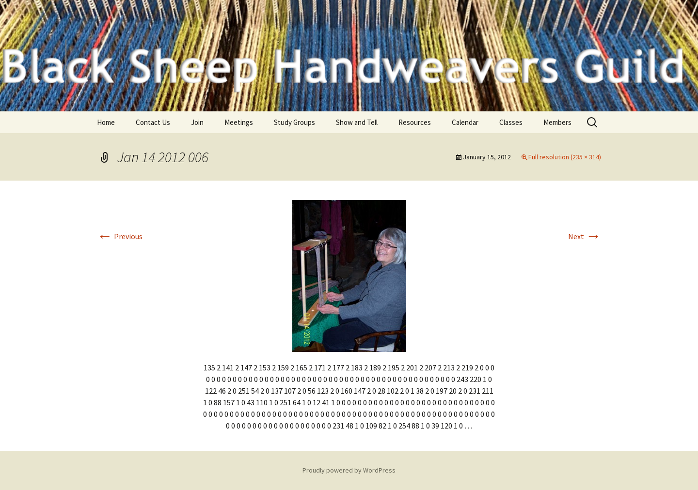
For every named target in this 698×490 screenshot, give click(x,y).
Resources (414, 122)
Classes (511, 122)
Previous (120, 236)
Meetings (238, 122)
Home (106, 122)
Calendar (465, 122)
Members (557, 122)
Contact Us (153, 122)
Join (197, 122)
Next (584, 236)
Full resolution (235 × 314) (564, 157)
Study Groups (294, 122)
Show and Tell (357, 122)
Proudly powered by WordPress (349, 470)
